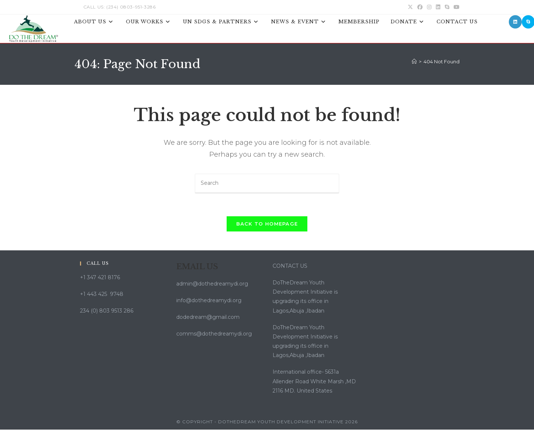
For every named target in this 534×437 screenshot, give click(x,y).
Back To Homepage (267, 224)
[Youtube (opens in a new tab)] (455, 7)
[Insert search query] (267, 184)
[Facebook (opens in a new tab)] (420, 7)
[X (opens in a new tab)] (410, 7)
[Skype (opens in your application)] (447, 7)
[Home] (414, 61)
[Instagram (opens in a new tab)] (429, 7)
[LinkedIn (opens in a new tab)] (438, 7)
